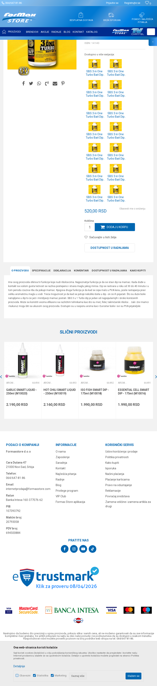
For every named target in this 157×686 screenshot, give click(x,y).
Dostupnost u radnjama (110, 287)
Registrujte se (132, 2)
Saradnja (61, 502)
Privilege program (67, 530)
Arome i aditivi (73, 42)
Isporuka (110, 508)
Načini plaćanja (114, 513)
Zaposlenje (63, 496)
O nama (61, 491)
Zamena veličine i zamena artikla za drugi (128, 544)
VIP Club (61, 536)
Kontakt (60, 508)
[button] (151, 31)
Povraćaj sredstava (117, 536)
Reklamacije (113, 530)
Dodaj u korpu (117, 266)
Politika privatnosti (117, 496)
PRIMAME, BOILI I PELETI (48, 42)
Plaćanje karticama (117, 519)
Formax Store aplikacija (70, 541)
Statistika (42, 675)
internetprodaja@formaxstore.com (28, 528)
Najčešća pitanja (66, 513)
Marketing (60, 675)
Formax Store (11, 42)
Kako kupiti (112, 502)
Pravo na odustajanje (118, 524)
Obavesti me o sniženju (132, 248)
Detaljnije (19, 666)
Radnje (60, 519)
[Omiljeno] (148, 3)
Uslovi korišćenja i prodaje (121, 491)
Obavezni (24, 675)
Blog (58, 524)
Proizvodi (27, 42)
